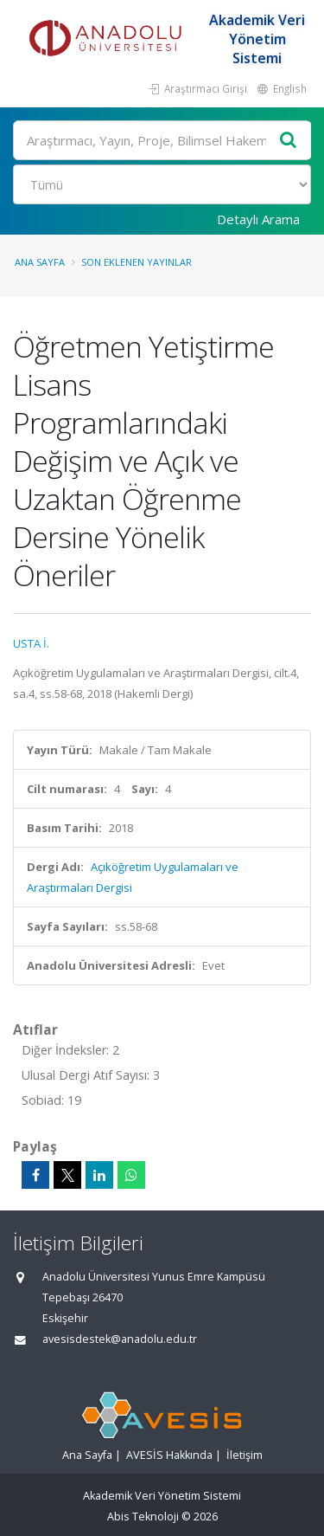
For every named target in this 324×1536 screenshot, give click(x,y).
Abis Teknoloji (143, 1516)
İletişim (244, 1455)
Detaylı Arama (258, 219)
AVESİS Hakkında (169, 1455)
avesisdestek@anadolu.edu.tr (119, 1339)
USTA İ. (31, 643)
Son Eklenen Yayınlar (136, 261)
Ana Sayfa (40, 261)
